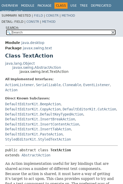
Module (27, 5)
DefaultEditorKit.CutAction (89, 109)
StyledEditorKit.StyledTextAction (38, 139)
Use (73, 5)
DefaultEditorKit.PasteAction (34, 134)
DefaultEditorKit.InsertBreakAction (40, 119)
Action (11, 90)
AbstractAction (36, 155)
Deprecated (101, 5)
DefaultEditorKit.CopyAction (33, 109)
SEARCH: (12, 28)
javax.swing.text (37, 48)
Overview (10, 5)
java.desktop (32, 43)
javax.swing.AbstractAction (36, 67)
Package (44, 5)
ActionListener (19, 85)
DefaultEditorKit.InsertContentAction (42, 124)
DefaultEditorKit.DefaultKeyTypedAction (44, 114)
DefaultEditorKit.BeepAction (33, 104)
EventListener (96, 85)
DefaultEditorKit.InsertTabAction (38, 129)
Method (68, 15)
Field (38, 15)
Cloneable (72, 85)
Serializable (48, 85)
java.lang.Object (20, 63)
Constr (52, 15)
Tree (84, 5)
